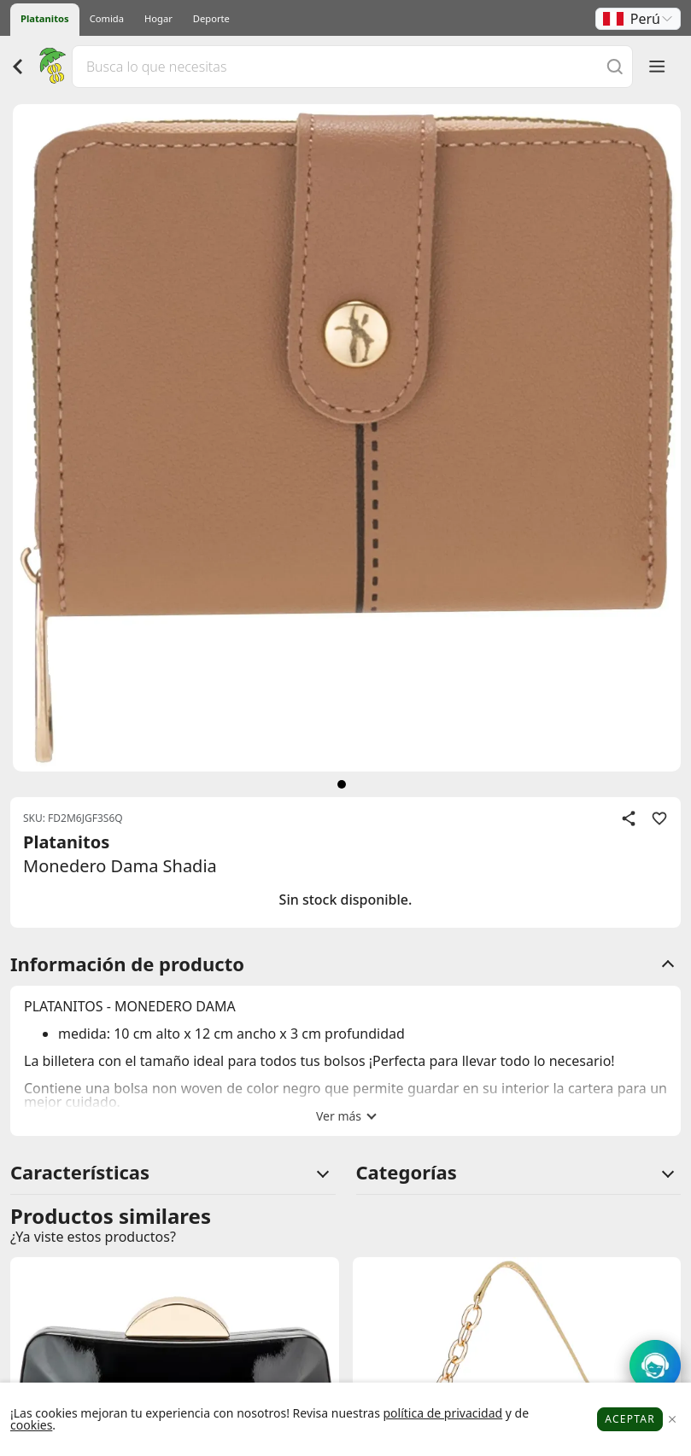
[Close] (672, 1420)
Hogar (158, 18)
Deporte (211, 18)
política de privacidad (442, 1413)
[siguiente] (341, 784)
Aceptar (630, 1419)
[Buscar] (615, 66)
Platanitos (44, 18)
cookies (31, 1425)
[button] (638, 19)
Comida (107, 18)
